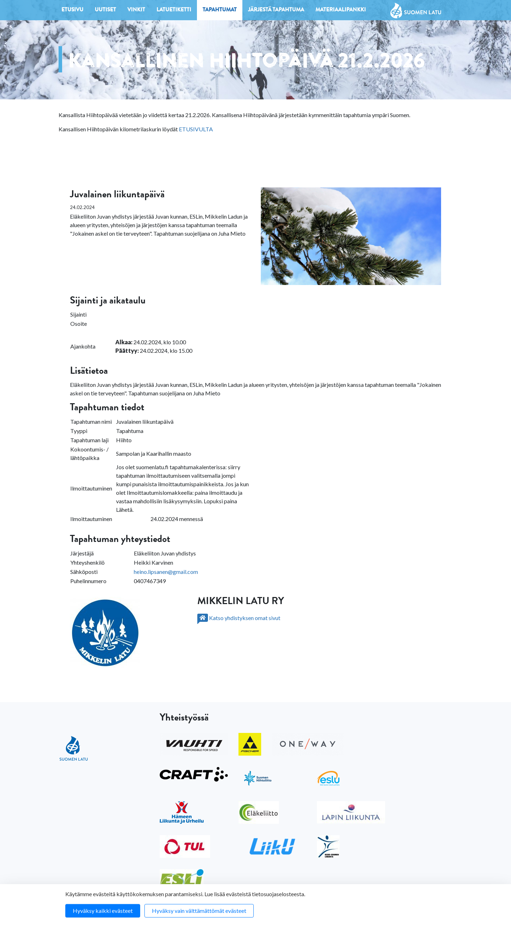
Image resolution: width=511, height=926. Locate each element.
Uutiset (105, 10)
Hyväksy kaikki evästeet (103, 910)
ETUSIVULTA (196, 129)
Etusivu (72, 10)
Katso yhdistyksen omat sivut (238, 617)
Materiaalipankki (340, 10)
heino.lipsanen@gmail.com (166, 571)
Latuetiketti (173, 10)
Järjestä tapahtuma (276, 10)
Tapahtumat (220, 10)
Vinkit (136, 10)
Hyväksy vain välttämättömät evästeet (199, 910)
